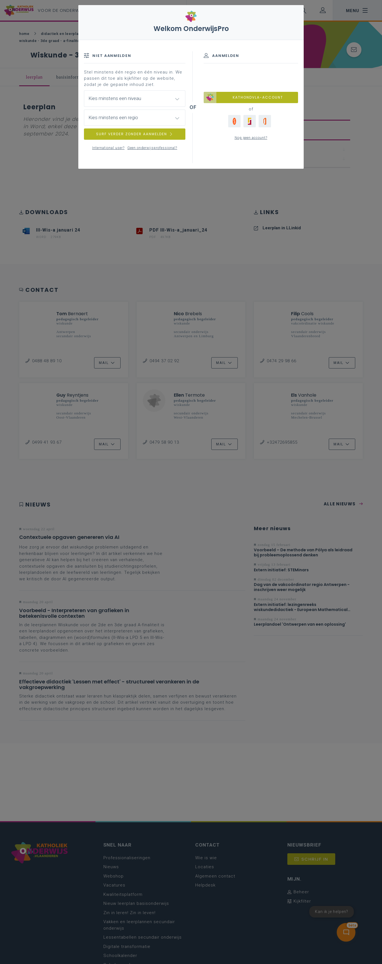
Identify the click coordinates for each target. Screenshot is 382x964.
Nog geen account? (251, 138)
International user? (108, 148)
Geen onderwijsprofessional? (152, 148)
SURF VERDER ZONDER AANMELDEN (134, 134)
